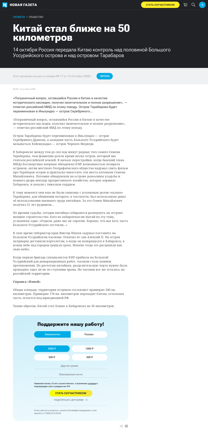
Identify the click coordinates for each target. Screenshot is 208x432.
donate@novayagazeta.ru (80, 410)
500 (52, 357)
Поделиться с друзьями (70, 400)
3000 (52, 348)
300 (89, 357)
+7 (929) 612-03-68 (52, 413)
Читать (105, 76)
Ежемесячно (52, 334)
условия (92, 383)
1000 (89, 348)
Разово (88, 334)
